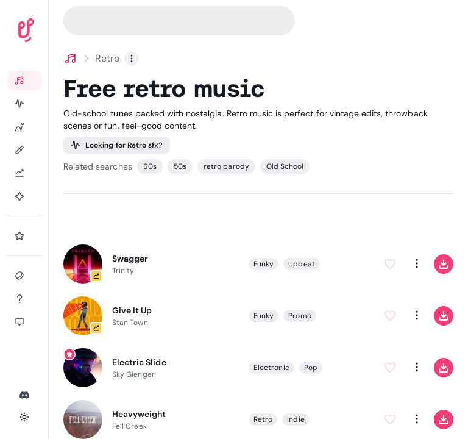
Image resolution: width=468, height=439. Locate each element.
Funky (264, 263)
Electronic (271, 367)
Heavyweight (139, 414)
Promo (299, 315)
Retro (263, 419)
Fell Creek (129, 426)
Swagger (130, 258)
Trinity (123, 271)
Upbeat (301, 263)
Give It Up (132, 310)
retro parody (226, 166)
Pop (310, 367)
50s (180, 166)
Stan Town (130, 322)
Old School (285, 166)
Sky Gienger (133, 374)
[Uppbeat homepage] (60, 33)
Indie (295, 419)
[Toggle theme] (24, 417)
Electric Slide (139, 362)
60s (150, 166)
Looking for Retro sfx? (117, 145)
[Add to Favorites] (390, 263)
